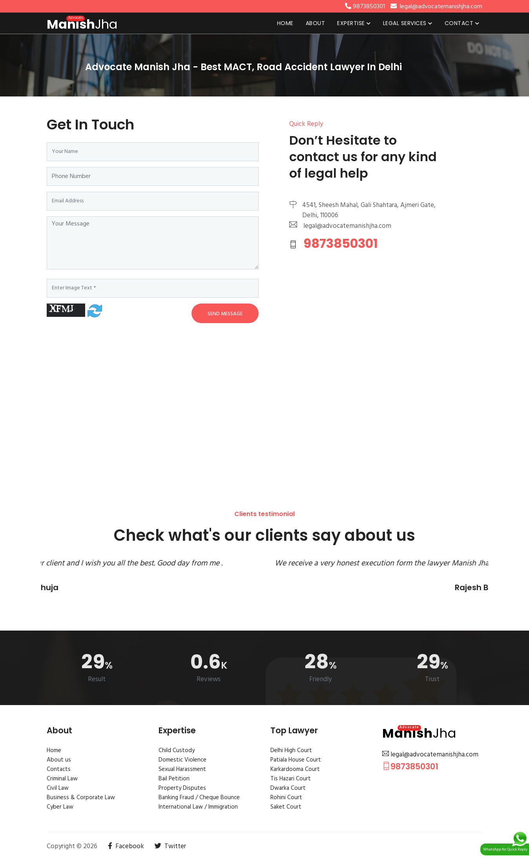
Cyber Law (60, 807)
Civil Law (58, 788)
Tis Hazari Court (290, 778)
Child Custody (177, 750)
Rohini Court (286, 797)
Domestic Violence (182, 760)
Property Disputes (182, 788)
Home (285, 23)
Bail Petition (174, 778)
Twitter (170, 846)
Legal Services (407, 23)
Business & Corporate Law (81, 797)
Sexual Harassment (182, 769)
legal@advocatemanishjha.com (430, 754)
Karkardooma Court (295, 769)
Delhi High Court (291, 750)
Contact (462, 23)
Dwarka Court (288, 788)
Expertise (354, 23)
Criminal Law (62, 778)
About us (59, 760)
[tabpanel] (264, 65)
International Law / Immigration (198, 807)
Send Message (225, 314)
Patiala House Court (295, 760)
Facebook (126, 846)
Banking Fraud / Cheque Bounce (199, 797)
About (315, 23)
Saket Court (285, 807)
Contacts (59, 769)
